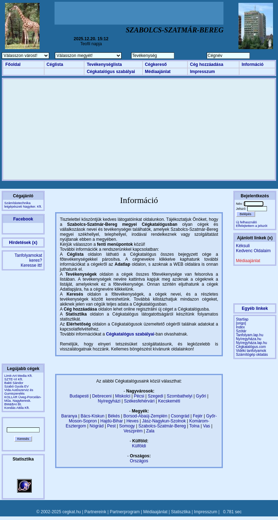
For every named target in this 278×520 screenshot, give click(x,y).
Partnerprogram (125, 511)
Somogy (127, 425)
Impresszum (202, 71)
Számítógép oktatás (252, 355)
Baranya (69, 416)
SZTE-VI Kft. (13, 379)
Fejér (197, 416)
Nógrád (96, 425)
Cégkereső (156, 64)
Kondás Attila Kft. (17, 408)
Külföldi (139, 445)
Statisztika (181, 511)
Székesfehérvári (139, 401)
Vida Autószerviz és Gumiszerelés (18, 391)
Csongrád (180, 416)
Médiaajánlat (158, 71)
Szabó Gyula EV (16, 386)
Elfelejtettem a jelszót (251, 226)
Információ (252, 64)
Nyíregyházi (109, 401)
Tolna (194, 425)
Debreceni (102, 396)
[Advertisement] (139, 13)
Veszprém (133, 430)
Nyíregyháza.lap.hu (251, 343)
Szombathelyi (179, 396)
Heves (133, 420)
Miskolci (122, 396)
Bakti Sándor (13, 383)
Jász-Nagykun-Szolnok (164, 420)
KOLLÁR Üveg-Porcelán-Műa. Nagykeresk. (22, 398)
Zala (150, 430)
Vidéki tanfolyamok (251, 351)
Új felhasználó (246, 222)
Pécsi (139, 396)
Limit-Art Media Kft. (18, 376)
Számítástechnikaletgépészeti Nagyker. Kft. (23, 204)
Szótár (241, 331)
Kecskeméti (169, 401)
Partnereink (95, 511)
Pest (111, 425)
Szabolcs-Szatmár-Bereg (162, 425)
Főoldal (13, 64)
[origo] (241, 323)
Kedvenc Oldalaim (253, 250)
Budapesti (79, 396)
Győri (201, 396)
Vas (206, 425)
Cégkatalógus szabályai (111, 71)
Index (240, 327)
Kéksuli (243, 245)
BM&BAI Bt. (13, 404)
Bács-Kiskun (92, 416)
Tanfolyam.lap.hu (249, 335)
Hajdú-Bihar (112, 420)
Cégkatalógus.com (251, 347)
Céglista (55, 64)
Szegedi (155, 396)
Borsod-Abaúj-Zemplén (145, 416)
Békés (114, 416)
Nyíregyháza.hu (248, 339)
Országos (139, 460)
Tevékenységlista (104, 64)
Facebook (23, 219)
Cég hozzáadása (206, 64)
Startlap (242, 319)
